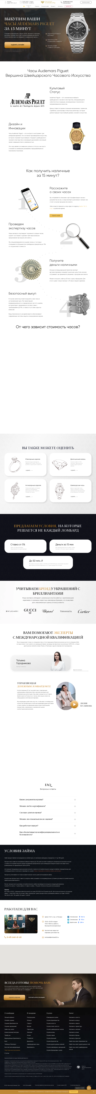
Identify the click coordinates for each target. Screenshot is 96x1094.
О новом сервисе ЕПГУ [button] (62, 1085)
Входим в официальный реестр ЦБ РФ (86, 1068)
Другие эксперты (77, 669)
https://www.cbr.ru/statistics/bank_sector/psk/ (47, 871)
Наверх (89, 1085)
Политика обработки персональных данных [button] (44, 1085)
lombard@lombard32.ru (52, 937)
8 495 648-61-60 (14, 937)
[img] (6, 2)
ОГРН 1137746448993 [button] (27, 1085)
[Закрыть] (93, 1092)
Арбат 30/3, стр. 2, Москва (53, 917)
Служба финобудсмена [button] (75, 1085)
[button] (73, 1091)
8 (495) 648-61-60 (68, 1)
